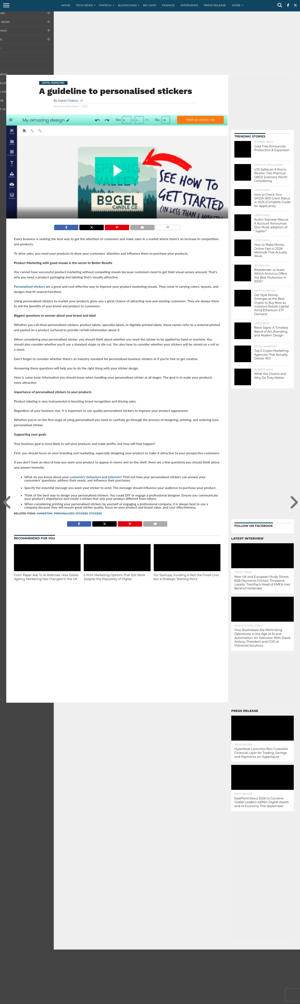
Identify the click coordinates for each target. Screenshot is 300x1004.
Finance (168, 5)
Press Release (215, 5)
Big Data (149, 5)
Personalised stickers (29, 286)
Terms (272, 1000)
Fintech (105, 5)
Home (65, 5)
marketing (45, 513)
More (236, 5)
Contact (243, 1000)
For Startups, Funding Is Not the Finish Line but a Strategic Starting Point (186, 577)
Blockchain (127, 5)
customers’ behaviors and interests (95, 477)
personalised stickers (71, 513)
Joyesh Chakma (68, 100)
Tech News (84, 5)
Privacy (259, 1000)
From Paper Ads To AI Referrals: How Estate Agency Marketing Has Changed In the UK (46, 577)
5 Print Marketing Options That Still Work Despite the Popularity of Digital (114, 577)
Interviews (189, 5)
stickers (95, 513)
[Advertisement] (150, 43)
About (229, 1000)
